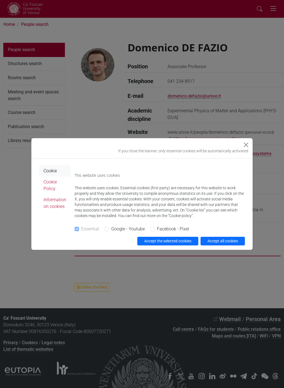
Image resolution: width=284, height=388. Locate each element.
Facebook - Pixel (173, 229)
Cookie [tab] (50, 170)
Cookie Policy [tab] (50, 185)
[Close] (246, 144)
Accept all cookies (222, 241)
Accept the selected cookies (167, 241)
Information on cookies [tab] (55, 203)
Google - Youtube (128, 229)
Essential (90, 229)
